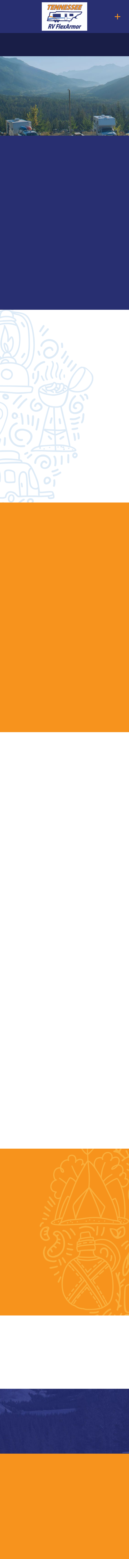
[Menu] (118, 16)
